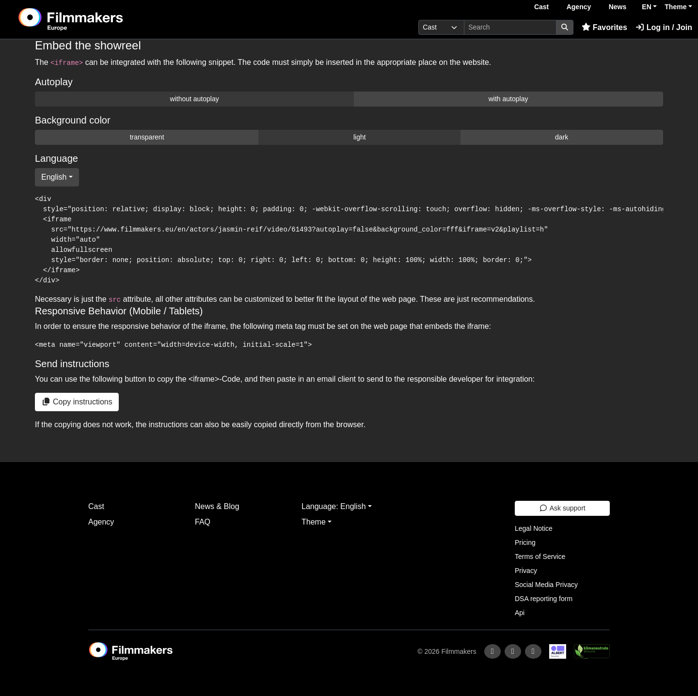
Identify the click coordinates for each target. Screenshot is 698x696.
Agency (579, 7)
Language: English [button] (333, 506)
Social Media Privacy (546, 584)
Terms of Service (540, 556)
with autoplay (508, 99)
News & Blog (217, 506)
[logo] (94, 19)
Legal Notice (534, 528)
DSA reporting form (543, 599)
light (359, 137)
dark (561, 137)
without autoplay (194, 99)
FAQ (202, 522)
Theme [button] (675, 7)
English (53, 177)
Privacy (526, 570)
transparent (147, 137)
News (618, 7)
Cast (541, 7)
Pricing (525, 542)
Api (519, 613)
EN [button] (646, 7)
